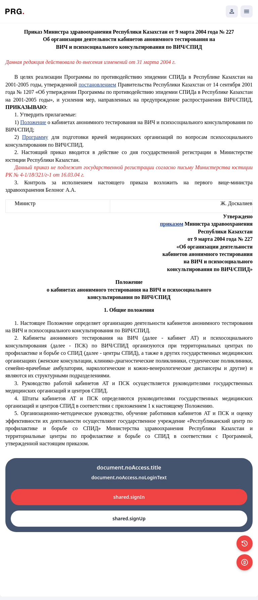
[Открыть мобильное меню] (247, 11)
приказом (171, 224)
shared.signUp (129, 518)
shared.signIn (128, 497)
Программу (35, 137)
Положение (33, 122)
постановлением (97, 84)
